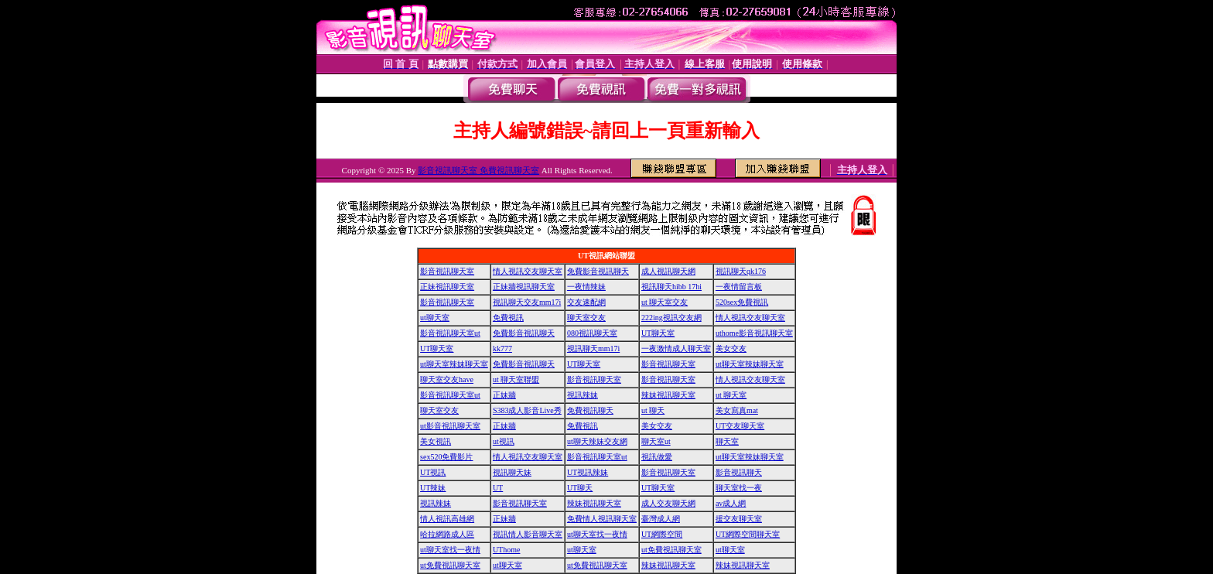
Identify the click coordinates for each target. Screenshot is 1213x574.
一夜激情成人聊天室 (676, 348)
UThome (507, 549)
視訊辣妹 (582, 395)
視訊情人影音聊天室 (527, 534)
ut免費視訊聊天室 (671, 549)
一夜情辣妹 (586, 286)
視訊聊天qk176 (741, 271)
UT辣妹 (433, 487)
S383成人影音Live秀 (527, 410)
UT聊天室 (658, 333)
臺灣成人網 (660, 518)
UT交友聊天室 (740, 426)
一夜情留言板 (739, 286)
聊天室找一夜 (739, 487)
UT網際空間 (661, 534)
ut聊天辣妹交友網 (597, 441)
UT (498, 487)
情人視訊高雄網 (447, 518)
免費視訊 (508, 317)
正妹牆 (504, 395)
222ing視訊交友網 (671, 317)
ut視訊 (503, 441)
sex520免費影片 (446, 457)
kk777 (502, 348)
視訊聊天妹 (512, 472)
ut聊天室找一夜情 (597, 534)
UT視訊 (433, 472)
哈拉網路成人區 (447, 534)
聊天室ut (656, 441)
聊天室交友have (446, 379)
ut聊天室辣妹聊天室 (454, 364)
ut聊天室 (434, 317)
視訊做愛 (656, 457)
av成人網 (731, 503)
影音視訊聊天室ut (450, 333)
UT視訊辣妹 (587, 472)
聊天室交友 (586, 317)
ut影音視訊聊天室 (450, 426)
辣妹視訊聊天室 (668, 395)
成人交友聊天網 (668, 503)
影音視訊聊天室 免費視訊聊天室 (478, 170)
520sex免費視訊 (742, 302)
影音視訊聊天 (739, 472)
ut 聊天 (653, 410)
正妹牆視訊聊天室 (524, 286)
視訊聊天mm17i (593, 348)
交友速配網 (586, 302)
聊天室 (727, 441)
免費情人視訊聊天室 (602, 518)
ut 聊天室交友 (664, 302)
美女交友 (731, 348)
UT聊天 (580, 487)
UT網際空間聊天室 (748, 534)
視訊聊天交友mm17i (527, 302)
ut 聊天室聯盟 (516, 379)
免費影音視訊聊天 (598, 271)
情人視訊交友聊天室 (527, 271)
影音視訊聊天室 (447, 271)
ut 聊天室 (731, 395)
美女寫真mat (737, 410)
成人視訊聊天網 (668, 271)
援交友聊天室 (739, 518)
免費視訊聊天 (590, 410)
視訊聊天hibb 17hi (671, 286)
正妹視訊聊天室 (447, 286)
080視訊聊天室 (592, 333)
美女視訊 (435, 441)
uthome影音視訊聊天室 (754, 333)
